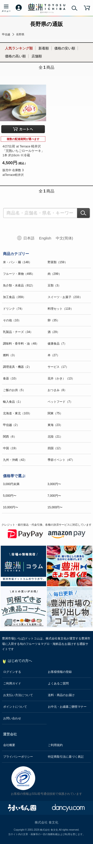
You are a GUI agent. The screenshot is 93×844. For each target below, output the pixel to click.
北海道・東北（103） (17, 413)
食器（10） (10, 378)
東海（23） (55, 425)
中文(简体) (64, 238)
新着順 (43, 48)
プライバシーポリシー (18, 756)
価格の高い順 (15, 56)
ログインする (12, 672)
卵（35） (54, 320)
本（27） (54, 355)
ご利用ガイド (12, 683)
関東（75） (55, 413)
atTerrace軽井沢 (13, 175)
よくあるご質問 (58, 683)
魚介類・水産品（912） (19, 285)
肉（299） (55, 274)
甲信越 (6, 34)
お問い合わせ (12, 718)
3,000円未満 (11, 484)
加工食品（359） (14, 297)
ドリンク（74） (13, 308)
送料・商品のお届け (61, 695)
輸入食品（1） (13, 401)
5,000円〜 (9, 495)
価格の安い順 (64, 48)
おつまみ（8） (57, 390)
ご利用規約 (55, 745)
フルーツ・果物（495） (19, 274)
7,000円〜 (54, 495)
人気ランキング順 (19, 48)
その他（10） (12, 320)
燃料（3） (10, 355)
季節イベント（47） (61, 460)
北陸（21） (55, 436)
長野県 (20, 34)
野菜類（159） (57, 262)
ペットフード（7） (60, 401)
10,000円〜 (10, 507)
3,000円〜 (54, 484)
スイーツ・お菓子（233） (65, 297)
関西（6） (10, 436)
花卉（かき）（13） (61, 378)
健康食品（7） (57, 343)
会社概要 (9, 745)
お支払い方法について (18, 695)
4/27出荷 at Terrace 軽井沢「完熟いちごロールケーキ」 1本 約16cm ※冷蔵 (23, 150)
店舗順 (36, 56)
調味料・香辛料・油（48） (21, 343)
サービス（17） (58, 367)
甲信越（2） (11, 425)
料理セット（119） (60, 308)
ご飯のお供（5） (14, 390)
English (45, 238)
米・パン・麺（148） (17, 262)
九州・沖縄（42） (15, 460)
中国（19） (10, 448)
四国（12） (55, 448)
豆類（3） (54, 285)
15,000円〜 (55, 507)
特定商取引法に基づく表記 (66, 756)
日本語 (28, 238)
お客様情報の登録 (60, 672)
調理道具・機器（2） (17, 367)
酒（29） (54, 332)
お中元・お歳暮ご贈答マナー (67, 706)
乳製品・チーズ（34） (18, 332)
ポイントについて (15, 706)
